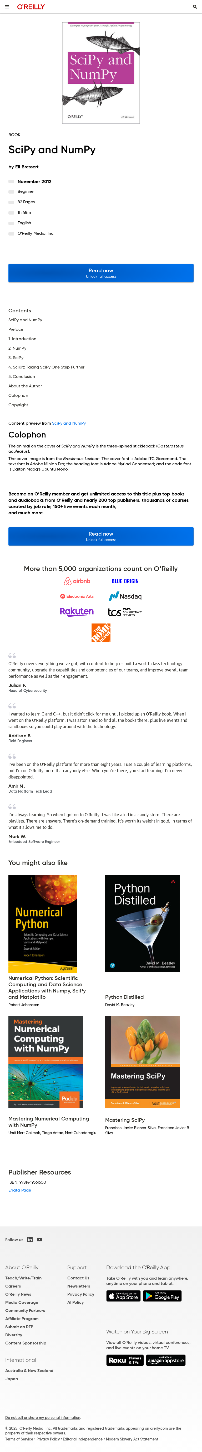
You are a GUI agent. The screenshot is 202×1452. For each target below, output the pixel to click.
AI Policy (75, 1302)
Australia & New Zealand (29, 1370)
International (20, 1360)
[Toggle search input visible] (195, 7)
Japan (11, 1378)
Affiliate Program (22, 1318)
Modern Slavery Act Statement (132, 1439)
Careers (13, 1286)
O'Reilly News (18, 1294)
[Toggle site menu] (7, 7)
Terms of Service (19, 1439)
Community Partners (25, 1310)
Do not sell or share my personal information (42, 1417)
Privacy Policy (80, 1294)
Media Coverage (21, 1302)
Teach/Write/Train (23, 1278)
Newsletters (78, 1286)
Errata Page (19, 1190)
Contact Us (78, 1278)
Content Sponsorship (25, 1343)
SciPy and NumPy (69, 423)
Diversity (13, 1335)
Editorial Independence (83, 1439)
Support (77, 1267)
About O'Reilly (21, 1267)
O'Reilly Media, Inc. (36, 233)
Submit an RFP (19, 1327)
